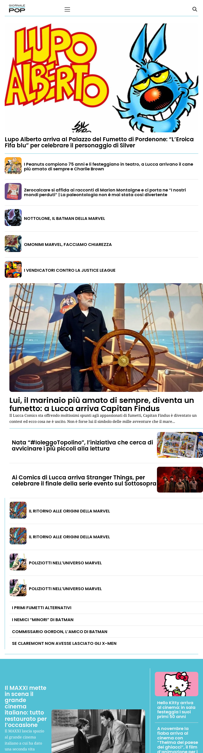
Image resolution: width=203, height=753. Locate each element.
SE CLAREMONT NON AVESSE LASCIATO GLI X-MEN (64, 643)
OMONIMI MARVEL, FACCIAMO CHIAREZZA (68, 244)
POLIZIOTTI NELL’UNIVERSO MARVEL (65, 563)
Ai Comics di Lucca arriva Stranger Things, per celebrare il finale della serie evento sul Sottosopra (84, 480)
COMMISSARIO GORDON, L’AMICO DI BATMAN (59, 632)
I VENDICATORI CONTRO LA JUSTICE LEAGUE (70, 270)
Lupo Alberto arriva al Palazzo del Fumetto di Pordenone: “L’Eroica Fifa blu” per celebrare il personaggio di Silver (99, 142)
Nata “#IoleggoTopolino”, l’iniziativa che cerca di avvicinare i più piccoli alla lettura (82, 445)
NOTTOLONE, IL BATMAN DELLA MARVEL (64, 218)
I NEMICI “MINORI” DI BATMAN (43, 620)
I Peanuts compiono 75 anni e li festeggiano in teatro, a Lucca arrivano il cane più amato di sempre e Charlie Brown (108, 166)
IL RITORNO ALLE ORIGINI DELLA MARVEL (69, 511)
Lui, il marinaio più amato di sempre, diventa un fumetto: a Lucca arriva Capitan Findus (101, 404)
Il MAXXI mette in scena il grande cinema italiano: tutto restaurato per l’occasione (26, 706)
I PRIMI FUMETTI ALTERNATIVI (41, 608)
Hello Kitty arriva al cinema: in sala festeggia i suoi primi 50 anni (176, 709)
